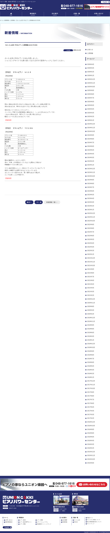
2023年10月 (91, 176)
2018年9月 (90, 351)
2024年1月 (90, 165)
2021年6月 (90, 280)
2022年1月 (90, 254)
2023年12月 (91, 168)
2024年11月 (91, 127)
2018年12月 (91, 343)
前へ (29, 202)
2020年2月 (90, 314)
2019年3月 (90, 336)
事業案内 (33, 14)
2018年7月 (90, 358)
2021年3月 (90, 291)
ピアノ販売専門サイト (26, 522)
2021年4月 (90, 288)
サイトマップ (90, 523)
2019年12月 (91, 317)
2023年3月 (90, 202)
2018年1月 (90, 377)
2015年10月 (91, 459)
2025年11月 (91, 83)
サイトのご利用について (93, 519)
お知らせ (90, 49)
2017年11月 (91, 384)
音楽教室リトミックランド (44, 524)
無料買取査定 (8, 522)
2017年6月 (90, 403)
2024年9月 (90, 135)
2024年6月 (90, 146)
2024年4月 (90, 154)
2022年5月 (90, 239)
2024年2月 (90, 161)
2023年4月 (90, 198)
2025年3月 (90, 113)
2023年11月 (91, 172)
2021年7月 (90, 276)
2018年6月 (90, 362)
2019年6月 (90, 332)
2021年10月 (91, 265)
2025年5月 (90, 105)
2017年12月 (91, 381)
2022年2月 (90, 250)
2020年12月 (91, 299)
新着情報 (64, 522)
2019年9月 (90, 325)
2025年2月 (90, 116)
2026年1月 (90, 75)
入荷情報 (90, 53)
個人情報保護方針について (94, 521)
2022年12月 (91, 213)
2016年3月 (90, 444)
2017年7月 (90, 399)
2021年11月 (91, 262)
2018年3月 (90, 370)
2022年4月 (90, 243)
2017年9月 (90, 392)
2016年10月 (91, 425)
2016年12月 (91, 422)
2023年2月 (90, 206)
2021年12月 (91, 258)
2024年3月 (90, 157)
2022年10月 (91, 221)
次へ (38, 202)
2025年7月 (90, 98)
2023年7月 (90, 187)
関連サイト (90, 517)
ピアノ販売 (23, 520)
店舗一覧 (77, 14)
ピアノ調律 (40, 520)
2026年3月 (90, 68)
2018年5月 (90, 366)
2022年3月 (90, 247)
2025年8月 (90, 94)
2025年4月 (90, 109)
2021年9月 (90, 269)
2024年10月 (91, 131)
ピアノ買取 (23, 524)
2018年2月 (90, 373)
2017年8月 (90, 396)
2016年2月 (90, 448)
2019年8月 (90, 329)
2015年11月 (91, 455)
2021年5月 (90, 284)
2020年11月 (91, 303)
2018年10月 (91, 347)
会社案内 (55, 14)
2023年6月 (90, 191)
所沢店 (76, 522)
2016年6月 (90, 437)
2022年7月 (90, 232)
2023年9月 (90, 180)
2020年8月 (90, 306)
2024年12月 (91, 124)
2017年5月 (90, 407)
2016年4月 (90, 440)
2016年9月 (90, 429)
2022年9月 (90, 224)
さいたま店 (77, 520)
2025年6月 (90, 101)
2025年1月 (90, 120)
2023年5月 (90, 194)
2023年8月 (90, 183)
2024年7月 (90, 142)
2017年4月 (90, 411)
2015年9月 (90, 463)
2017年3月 (90, 414)
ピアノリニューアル (42, 522)
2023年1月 (90, 209)
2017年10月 (91, 388)
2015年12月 (91, 451)
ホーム (6, 517)
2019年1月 (90, 340)
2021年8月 (90, 273)
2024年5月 (90, 150)
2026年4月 (90, 64)
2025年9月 (90, 90)
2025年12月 (91, 79)
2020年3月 (90, 310)
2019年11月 (91, 321)
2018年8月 (90, 355)
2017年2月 (90, 418)
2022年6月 (90, 235)
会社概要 (64, 520)
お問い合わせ (99, 14)
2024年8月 (90, 139)
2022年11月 (91, 217)
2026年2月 (90, 72)
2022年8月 (90, 228)
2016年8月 (90, 433)
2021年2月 (90, 295)
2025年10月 (91, 86)
